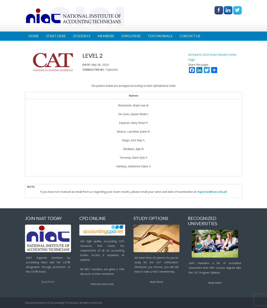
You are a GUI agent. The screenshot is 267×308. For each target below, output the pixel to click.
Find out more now (102, 284)
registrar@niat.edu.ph (212, 191)
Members (106, 36)
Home (33, 36)
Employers (131, 36)
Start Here (56, 36)
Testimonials (160, 36)
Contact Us (189, 36)
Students (81, 36)
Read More (48, 282)
